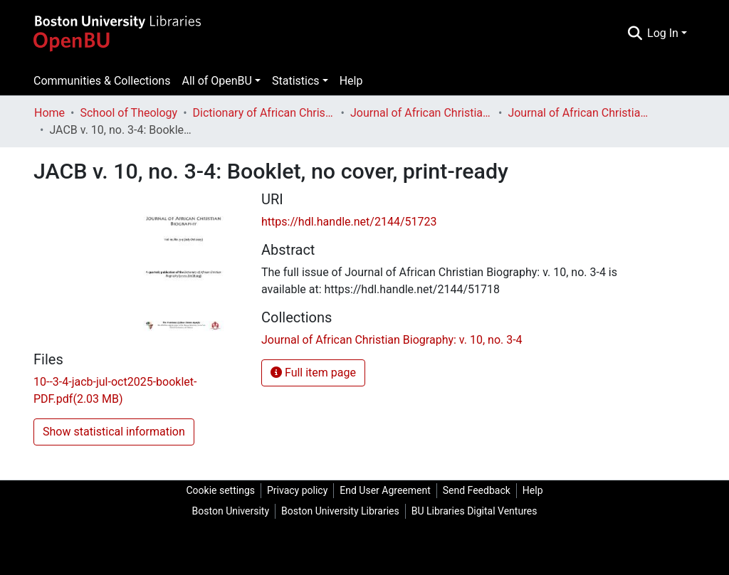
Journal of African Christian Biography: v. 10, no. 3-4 (579, 113)
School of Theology (128, 113)
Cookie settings (220, 490)
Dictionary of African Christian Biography (264, 113)
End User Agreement (385, 490)
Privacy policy (297, 490)
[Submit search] (634, 33)
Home (49, 113)
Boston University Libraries (340, 511)
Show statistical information (114, 431)
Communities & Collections (101, 81)
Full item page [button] (313, 372)
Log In (662, 33)
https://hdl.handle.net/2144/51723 (348, 221)
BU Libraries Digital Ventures (474, 511)
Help (351, 81)
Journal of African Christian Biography (421, 113)
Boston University (230, 511)
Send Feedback (476, 490)
